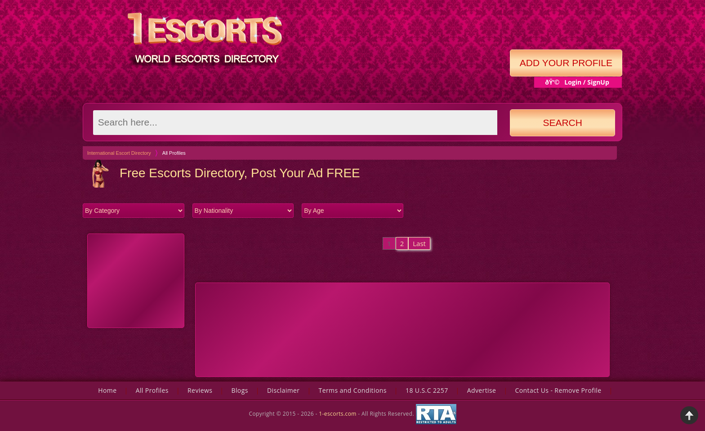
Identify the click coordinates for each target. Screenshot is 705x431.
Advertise (481, 390)
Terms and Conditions (353, 390)
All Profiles (152, 390)
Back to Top (689, 415)
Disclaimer (283, 390)
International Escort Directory (119, 153)
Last (419, 243)
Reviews (199, 390)
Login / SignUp (586, 82)
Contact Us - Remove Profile (558, 390)
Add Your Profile (566, 63)
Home (107, 390)
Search (562, 122)
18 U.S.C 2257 (427, 390)
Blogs (239, 390)
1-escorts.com (338, 413)
